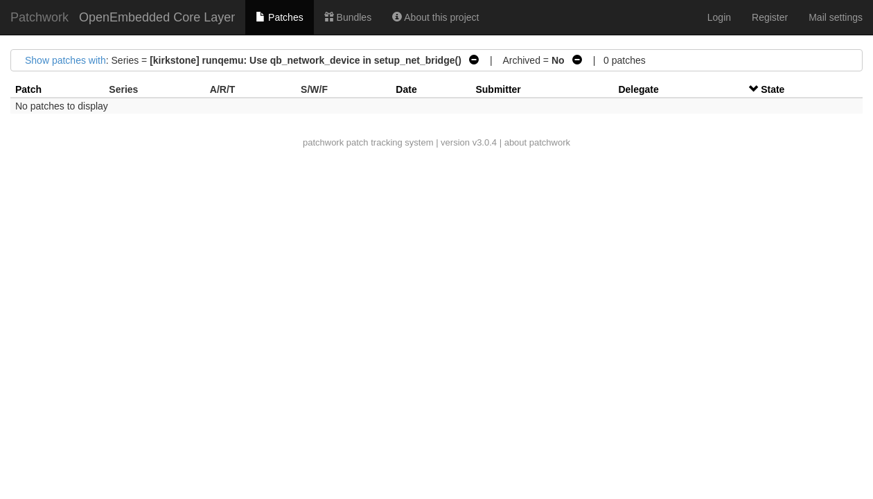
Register (770, 17)
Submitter (497, 89)
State (772, 89)
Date (406, 89)
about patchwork (537, 142)
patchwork (323, 142)
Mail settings (836, 17)
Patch (28, 89)
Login (719, 17)
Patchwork (39, 17)
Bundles (347, 17)
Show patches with (65, 60)
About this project (435, 17)
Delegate (638, 89)
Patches (279, 17)
